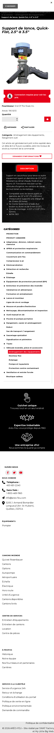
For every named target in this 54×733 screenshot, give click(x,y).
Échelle (6, 581)
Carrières (6, 667)
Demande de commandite (15, 710)
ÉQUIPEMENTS (21, 12)
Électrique (7, 586)
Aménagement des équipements (29, 15)
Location (6, 629)
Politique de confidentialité (40, 723)
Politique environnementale (17, 706)
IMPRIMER (10, 127)
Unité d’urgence (10, 595)
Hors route (7, 590)
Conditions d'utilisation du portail (19, 697)
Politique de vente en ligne (16, 701)
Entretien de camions (13, 624)
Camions (6, 564)
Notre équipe (9, 658)
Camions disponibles (12, 599)
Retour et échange (12, 693)
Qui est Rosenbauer (12, 559)
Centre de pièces (11, 633)
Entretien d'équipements (15, 620)
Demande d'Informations (27, 156)
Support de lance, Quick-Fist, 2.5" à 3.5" (19, 17)
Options (6, 568)
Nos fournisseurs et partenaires (18, 663)
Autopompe (8, 573)
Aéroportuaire (9, 577)
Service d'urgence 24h (14, 688)
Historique (7, 654)
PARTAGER (27, 127)
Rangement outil (10, 138)
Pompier (6, 525)
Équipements (7, 12)
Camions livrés (9, 603)
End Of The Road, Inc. (24, 106)
